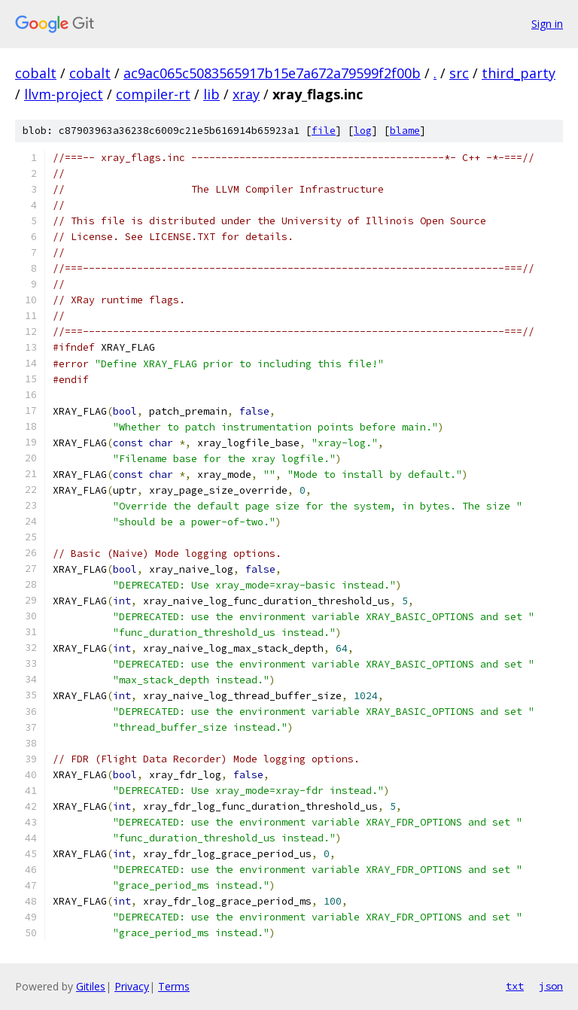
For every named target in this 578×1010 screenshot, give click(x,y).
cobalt (35, 73)
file (324, 130)
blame (405, 130)
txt (515, 986)
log (363, 130)
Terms (174, 986)
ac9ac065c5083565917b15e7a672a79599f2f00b (272, 73)
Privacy (131, 986)
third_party (518, 73)
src (459, 73)
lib (211, 94)
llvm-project (63, 94)
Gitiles (90, 986)
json (551, 986)
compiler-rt (153, 94)
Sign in (547, 24)
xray (246, 94)
